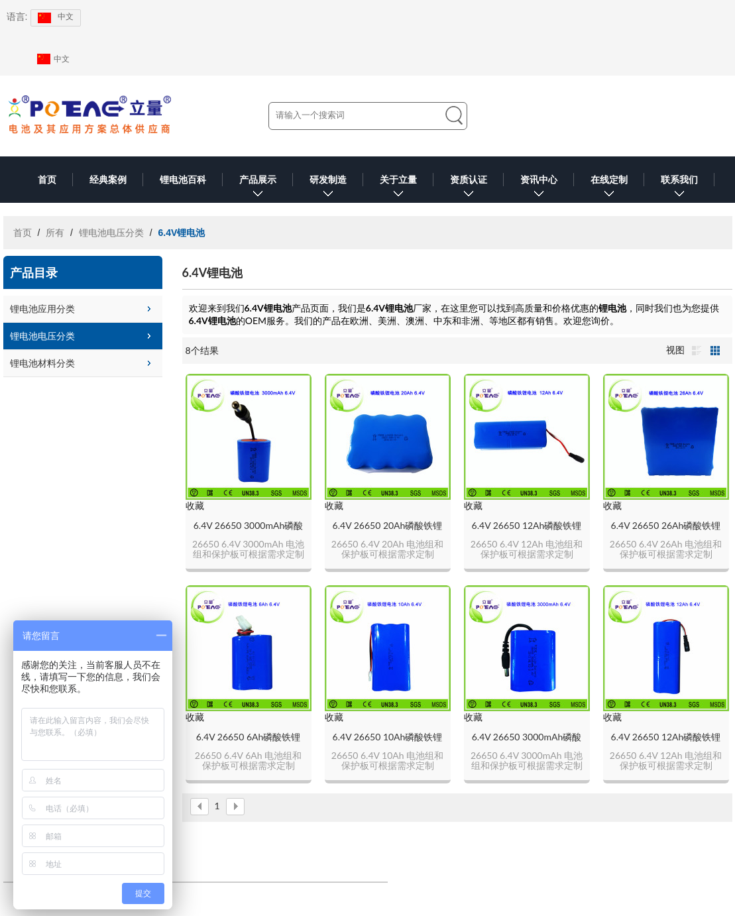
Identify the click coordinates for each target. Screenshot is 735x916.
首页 (47, 179)
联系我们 (679, 188)
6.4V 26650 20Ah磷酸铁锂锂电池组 (388, 526)
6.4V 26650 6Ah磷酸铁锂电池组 (248, 737)
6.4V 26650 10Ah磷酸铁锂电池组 (388, 737)
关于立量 (398, 188)
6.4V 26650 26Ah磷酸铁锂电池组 (666, 526)
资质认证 (468, 188)
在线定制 (609, 188)
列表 (696, 350)
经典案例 (108, 179)
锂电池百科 (183, 179)
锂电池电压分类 (111, 232)
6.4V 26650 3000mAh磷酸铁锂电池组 (249, 526)
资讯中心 (539, 188)
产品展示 (258, 188)
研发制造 (328, 188)
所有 (55, 232)
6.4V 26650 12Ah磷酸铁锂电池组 (527, 526)
